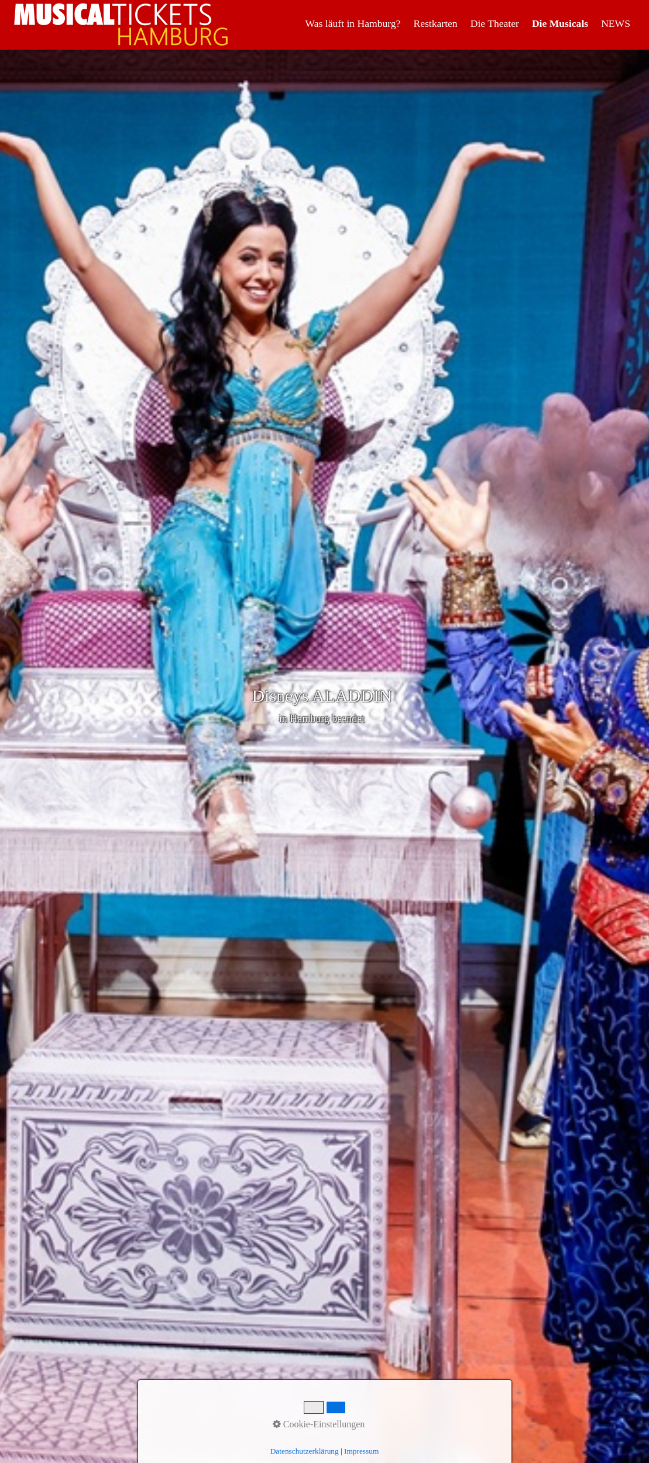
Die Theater (495, 23)
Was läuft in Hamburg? (353, 23)
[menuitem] (354, 23)
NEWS (615, 23)
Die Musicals (560, 23)
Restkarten (435, 23)
